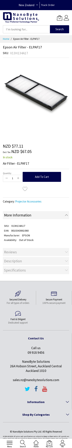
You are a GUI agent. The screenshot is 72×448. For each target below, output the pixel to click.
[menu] (9, 443)
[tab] (36, 215)
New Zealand (26, 5)
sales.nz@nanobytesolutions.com (36, 380)
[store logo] (21, 17)
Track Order (48, 5)
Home (6, 39)
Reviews (10, 252)
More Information (17, 215)
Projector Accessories (28, 201)
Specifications (15, 270)
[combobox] (26, 29)
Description (13, 261)
